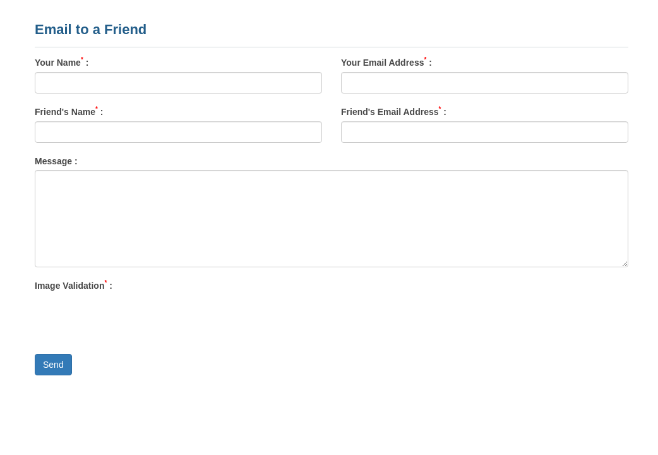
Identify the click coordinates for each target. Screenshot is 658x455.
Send (53, 365)
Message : (56, 160)
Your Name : (61, 62)
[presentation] (131, 319)
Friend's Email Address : (393, 111)
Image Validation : (73, 285)
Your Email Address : (386, 62)
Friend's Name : (69, 111)
